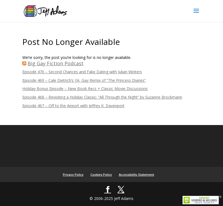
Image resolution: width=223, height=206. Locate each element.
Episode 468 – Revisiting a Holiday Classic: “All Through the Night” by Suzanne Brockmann (102, 97)
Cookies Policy (101, 174)
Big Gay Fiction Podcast (56, 63)
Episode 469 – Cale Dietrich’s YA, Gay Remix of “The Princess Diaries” (84, 80)
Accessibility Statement (136, 174)
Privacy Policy (73, 174)
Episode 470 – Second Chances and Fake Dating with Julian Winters (82, 71)
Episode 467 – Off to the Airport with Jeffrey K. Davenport (73, 105)
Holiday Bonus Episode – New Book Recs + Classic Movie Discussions (85, 88)
